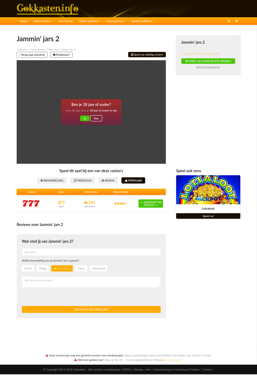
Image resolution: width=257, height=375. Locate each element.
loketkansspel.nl (173, 360)
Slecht (28, 269)
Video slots (52, 49)
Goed (81, 269)
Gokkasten (22, 49)
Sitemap (138, 370)
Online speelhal (85, 20)
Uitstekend (98, 269)
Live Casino (63, 20)
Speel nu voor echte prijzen (208, 60)
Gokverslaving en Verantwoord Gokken (177, 370)
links (148, 370)
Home (23, 20)
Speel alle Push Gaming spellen (200, 53)
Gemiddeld (63, 269)
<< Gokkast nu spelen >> (151, 204)
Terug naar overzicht (33, 54)
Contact (207, 370)
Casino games (110, 20)
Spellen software (136, 20)
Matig (42, 269)
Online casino (41, 20)
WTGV (127, 370)
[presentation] (48, 297)
